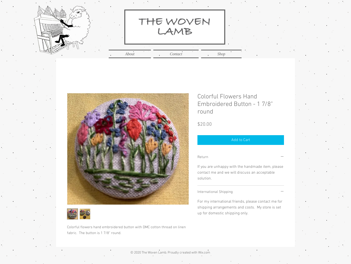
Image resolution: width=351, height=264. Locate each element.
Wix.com (204, 253)
